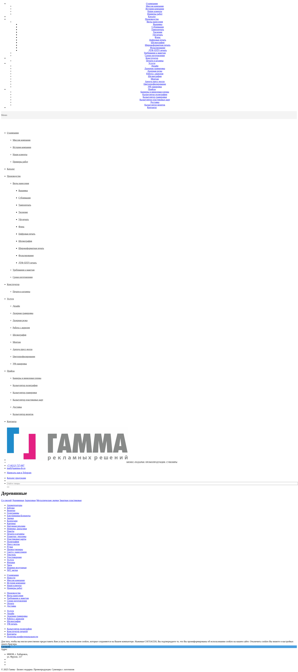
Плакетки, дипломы (16, 536)
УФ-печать (12, 624)
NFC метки (12, 570)
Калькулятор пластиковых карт (155, 99)
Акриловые (30, 500)
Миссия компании (155, 6)
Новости (11, 577)
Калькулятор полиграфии (154, 94)
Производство (152, 19)
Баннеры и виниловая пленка (155, 92)
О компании (152, 3)
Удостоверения (14, 557)
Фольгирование (157, 47)
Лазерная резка (154, 71)
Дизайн (154, 66)
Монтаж (155, 79)
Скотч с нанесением (17, 552)
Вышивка (157, 24)
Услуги (151, 63)
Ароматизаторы (14, 505)
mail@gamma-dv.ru (16, 468)
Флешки (11, 562)
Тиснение (157, 32)
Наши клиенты (154, 11)
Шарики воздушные (17, 567)
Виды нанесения (155, 21)
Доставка (154, 102)
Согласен (5, 646)
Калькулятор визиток (154, 105)
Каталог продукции (16, 478)
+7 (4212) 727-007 (15, 465)
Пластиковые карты (16, 539)
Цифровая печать (157, 40)
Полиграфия (13, 541)
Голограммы (13, 513)
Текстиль (11, 554)
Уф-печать (158, 34)
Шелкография (157, 42)
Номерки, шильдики (17, 528)
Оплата (10, 603)
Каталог (152, 16)
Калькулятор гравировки (155, 97)
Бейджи (11, 508)
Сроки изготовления (155, 55)
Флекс (158, 37)
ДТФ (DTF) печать (157, 50)
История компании (155, 9)
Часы (9, 565)
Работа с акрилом (154, 73)
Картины (11, 523)
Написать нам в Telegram (19, 472)
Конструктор (152, 58)
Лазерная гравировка (154, 68)
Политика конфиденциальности (22, 636)
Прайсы (152, 89)
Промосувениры (15, 549)
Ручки (10, 547)
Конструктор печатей (17, 631)
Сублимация (158, 27)
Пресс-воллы (13, 544)
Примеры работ (154, 14)
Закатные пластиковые (70, 500)
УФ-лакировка (155, 86)
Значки (10, 518)
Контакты (152, 107)
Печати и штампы (155, 60)
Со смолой (6, 500)
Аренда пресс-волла (155, 81)
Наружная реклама (16, 526)
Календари (12, 521)
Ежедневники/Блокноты (19, 515)
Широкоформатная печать (157, 45)
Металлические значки (48, 500)
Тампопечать (157, 29)
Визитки (11, 510)
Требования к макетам (155, 53)
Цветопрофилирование (155, 84)
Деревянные (18, 500)
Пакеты (10, 531)
